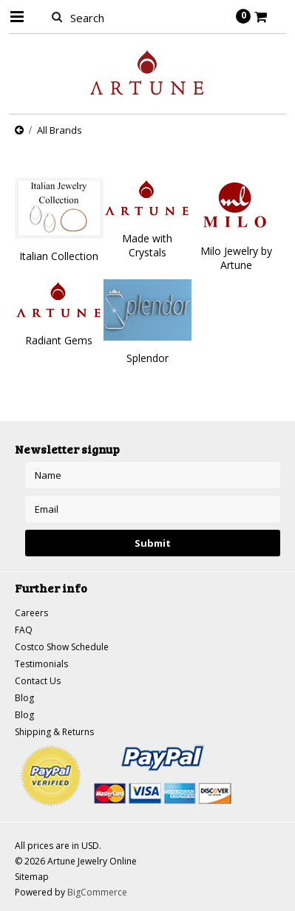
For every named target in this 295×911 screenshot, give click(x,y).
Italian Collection (58, 256)
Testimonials (41, 664)
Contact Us (38, 681)
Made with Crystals (147, 245)
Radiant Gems (58, 340)
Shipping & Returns (54, 732)
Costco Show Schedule (62, 647)
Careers (31, 613)
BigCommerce (97, 892)
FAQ (24, 630)
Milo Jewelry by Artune (236, 258)
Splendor (147, 358)
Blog (24, 698)
